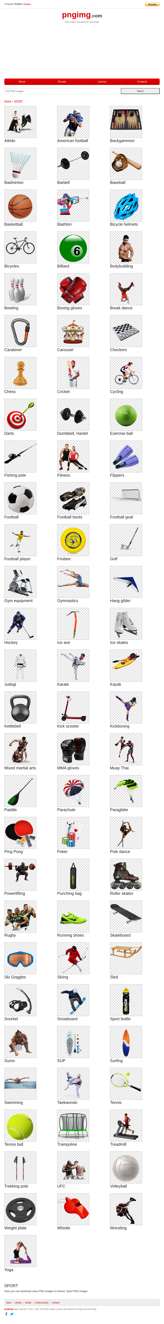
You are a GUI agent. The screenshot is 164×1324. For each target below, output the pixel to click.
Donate (62, 81)
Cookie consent (41, 1302)
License (102, 81)
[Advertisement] (82, 52)
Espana (27, 4)
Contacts (142, 81)
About (22, 81)
